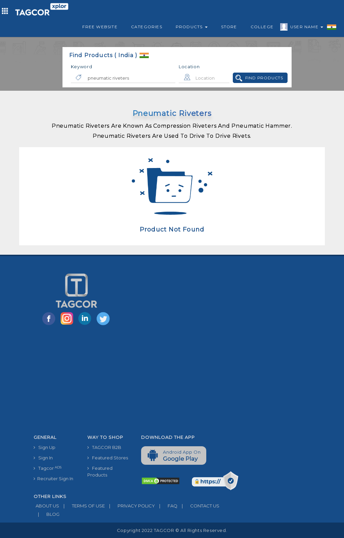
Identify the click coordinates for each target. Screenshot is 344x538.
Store (229, 26)
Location (189, 66)
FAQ (166, 505)
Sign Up (44, 447)
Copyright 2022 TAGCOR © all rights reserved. (172, 530)
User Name (305, 28)
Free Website (99, 26)
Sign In (43, 457)
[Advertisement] (136, 381)
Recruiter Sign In (53, 478)
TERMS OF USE (82, 505)
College (262, 26)
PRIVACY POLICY (130, 505)
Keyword (81, 66)
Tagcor (47, 468)
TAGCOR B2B (104, 447)
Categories (146, 26)
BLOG (46, 514)
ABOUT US (46, 505)
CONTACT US (198, 505)
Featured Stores (107, 457)
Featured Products (100, 471)
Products (192, 26)
